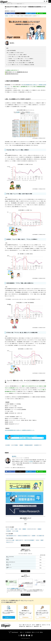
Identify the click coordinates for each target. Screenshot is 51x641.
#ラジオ (7, 529)
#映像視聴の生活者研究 (28, 15)
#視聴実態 (39, 529)
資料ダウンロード (8, 617)
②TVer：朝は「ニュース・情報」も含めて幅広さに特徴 (18, 56)
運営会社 (41, 632)
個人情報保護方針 (28, 632)
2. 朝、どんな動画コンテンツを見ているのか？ (15, 52)
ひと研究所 (31, 461)
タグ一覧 (48, 624)
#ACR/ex (37, 540)
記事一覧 (43, 624)
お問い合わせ (25, 617)
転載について (22, 632)
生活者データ (38, 624)
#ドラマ (12, 529)
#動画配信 (22, 15)
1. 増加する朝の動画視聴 (11, 50)
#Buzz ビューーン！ (9, 542)
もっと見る (25, 571)
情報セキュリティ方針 (35, 632)
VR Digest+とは (22, 626)
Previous (7, 581)
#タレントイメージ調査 (10, 540)
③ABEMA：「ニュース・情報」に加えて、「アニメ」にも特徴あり (20, 58)
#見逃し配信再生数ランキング (11, 535)
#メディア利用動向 (17, 15)
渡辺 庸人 (14, 456)
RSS (40, 626)
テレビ (20, 624)
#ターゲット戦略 (15, 531)
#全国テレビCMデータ (19, 540)
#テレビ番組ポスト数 (40, 535)
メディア (6, 15)
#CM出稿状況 (8, 531)
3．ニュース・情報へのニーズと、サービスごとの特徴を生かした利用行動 (20, 64)
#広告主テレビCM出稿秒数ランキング (24, 535)
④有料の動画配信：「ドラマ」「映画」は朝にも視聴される (19, 60)
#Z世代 (16, 529)
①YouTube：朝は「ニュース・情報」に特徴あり (17, 54)
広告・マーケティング (27, 624)
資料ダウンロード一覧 (25, 594)
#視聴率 (42, 540)
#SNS (20, 529)
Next (44, 581)
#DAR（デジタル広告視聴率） (29, 540)
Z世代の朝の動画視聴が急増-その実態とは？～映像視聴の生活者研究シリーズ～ (20, 430)
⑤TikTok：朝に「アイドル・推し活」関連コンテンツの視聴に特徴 (20, 62)
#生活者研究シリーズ (35, 15)
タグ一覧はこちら (25, 545)
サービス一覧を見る (42, 617)
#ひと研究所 (11, 15)
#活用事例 (33, 535)
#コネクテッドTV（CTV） (32, 529)
